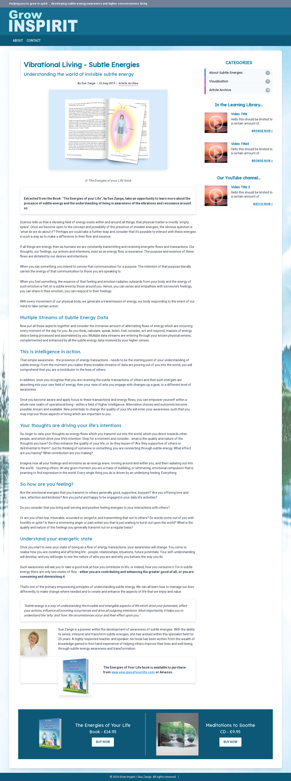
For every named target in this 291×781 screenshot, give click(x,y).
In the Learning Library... (239, 104)
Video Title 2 (240, 187)
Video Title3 (240, 144)
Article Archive (128, 83)
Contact (34, 40)
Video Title (239, 114)
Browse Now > (262, 130)
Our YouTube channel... (239, 178)
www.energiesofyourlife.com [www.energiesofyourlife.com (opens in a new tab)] (133, 672)
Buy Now (103, 742)
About (18, 40)
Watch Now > (263, 204)
